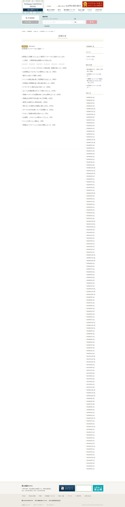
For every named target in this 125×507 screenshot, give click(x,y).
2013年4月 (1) (90, 438)
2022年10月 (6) (91, 193)
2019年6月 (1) (90, 305)
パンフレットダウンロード (67, 488)
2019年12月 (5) (91, 288)
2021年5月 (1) (90, 241)
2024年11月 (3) (91, 142)
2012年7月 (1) (90, 452)
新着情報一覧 (90, 46)
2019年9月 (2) (90, 297)
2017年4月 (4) (90, 379)
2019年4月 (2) (90, 311)
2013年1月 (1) (90, 443)
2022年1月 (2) (90, 218)
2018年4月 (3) (90, 345)
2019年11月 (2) (91, 291)
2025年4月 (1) (90, 128)
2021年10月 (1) (91, 227)
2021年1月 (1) (90, 252)
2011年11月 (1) (91, 457)
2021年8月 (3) (90, 232)
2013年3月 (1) (90, 440)
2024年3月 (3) (90, 162)
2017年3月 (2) (90, 381)
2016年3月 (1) (90, 412)
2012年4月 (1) (90, 454)
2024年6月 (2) (90, 153)
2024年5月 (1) (90, 156)
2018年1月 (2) (90, 353)
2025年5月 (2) (90, 125)
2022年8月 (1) (90, 198)
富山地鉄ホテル (33, 6)
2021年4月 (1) (90, 243)
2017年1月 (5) (90, 387)
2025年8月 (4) (90, 117)
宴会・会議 (81, 10)
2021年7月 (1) (90, 235)
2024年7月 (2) (90, 151)
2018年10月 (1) (91, 328)
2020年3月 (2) (90, 280)
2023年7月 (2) (90, 182)
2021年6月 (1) (90, 238)
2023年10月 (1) (91, 173)
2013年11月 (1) (91, 426)
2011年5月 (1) (90, 460)
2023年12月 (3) (91, 167)
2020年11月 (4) (91, 258)
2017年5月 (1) (90, 376)
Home (24, 496)
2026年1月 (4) (90, 106)
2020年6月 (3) (90, 272)
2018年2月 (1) (90, 350)
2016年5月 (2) (90, 409)
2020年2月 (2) (90, 283)
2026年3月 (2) (90, 100)
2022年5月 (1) (90, 207)
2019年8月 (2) (90, 300)
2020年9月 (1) (90, 263)
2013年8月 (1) (90, 429)
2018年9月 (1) (90, 331)
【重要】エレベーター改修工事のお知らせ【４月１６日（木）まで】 (95, 80)
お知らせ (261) (91, 56)
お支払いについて (26, 505)
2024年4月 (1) (90, 159)
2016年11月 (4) (91, 392)
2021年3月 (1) (90, 246)
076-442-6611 (29, 490)
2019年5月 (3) (90, 308)
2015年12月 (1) (91, 418)
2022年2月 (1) (90, 215)
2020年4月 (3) (90, 277)
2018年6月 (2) (90, 339)
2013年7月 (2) (90, 432)
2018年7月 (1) (90, 336)
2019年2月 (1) (90, 317)
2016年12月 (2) (91, 390)
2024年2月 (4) (90, 165)
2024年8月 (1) (90, 148)
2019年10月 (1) (91, 294)
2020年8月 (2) (90, 266)
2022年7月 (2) (90, 201)
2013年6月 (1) (90, 435)
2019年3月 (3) (90, 314)
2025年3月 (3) (90, 131)
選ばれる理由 (50, 10)
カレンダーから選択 (49, 22)
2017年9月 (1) (90, 364)
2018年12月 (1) (91, 322)
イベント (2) (90, 59)
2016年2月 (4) (90, 415)
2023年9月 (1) (90, 176)
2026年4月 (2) (90, 97)
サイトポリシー (50, 505)
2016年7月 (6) (90, 404)
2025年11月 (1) (91, 111)
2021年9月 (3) (90, 229)
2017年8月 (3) (90, 367)
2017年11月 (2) (91, 359)
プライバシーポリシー (38, 505)
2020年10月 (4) (91, 260)
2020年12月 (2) (91, 255)
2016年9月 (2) (90, 398)
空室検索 (91, 22)
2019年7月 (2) (90, 303)
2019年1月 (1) (90, 319)
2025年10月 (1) (91, 114)
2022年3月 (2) (90, 212)
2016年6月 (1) (90, 407)
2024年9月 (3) (90, 145)
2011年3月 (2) (90, 463)
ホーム (48, 6)
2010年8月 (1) (90, 466)
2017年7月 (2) (90, 370)
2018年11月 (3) (91, 325)
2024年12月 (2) (91, 139)
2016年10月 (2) (91, 395)
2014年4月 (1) (90, 423)
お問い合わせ (69, 6)
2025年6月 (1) (90, 122)
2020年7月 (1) (90, 269)
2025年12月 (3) (91, 108)
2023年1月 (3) (90, 190)
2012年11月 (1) (91, 446)
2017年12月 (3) (91, 356)
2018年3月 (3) (90, 348)
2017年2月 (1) (90, 384)
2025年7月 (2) (90, 120)
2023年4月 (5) (90, 187)
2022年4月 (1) (90, 210)
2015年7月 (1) (90, 421)
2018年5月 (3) (90, 342)
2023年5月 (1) (90, 184)
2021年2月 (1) (90, 249)
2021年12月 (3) (91, 221)
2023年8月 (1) (90, 179)
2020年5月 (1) (90, 274)
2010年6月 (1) (90, 468)
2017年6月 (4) (90, 373)
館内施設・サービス (69, 10)
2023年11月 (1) (91, 170)
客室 (59, 10)
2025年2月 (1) (90, 134)
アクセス (89, 10)
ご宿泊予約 (98, 10)
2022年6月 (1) (90, 204)
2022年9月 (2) (90, 196)
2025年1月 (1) (90, 137)
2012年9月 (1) (90, 449)
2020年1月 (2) (90, 286)
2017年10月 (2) (91, 362)
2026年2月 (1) (90, 103)
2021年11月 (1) (91, 224)
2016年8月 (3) (90, 401)
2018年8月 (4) (90, 333)
